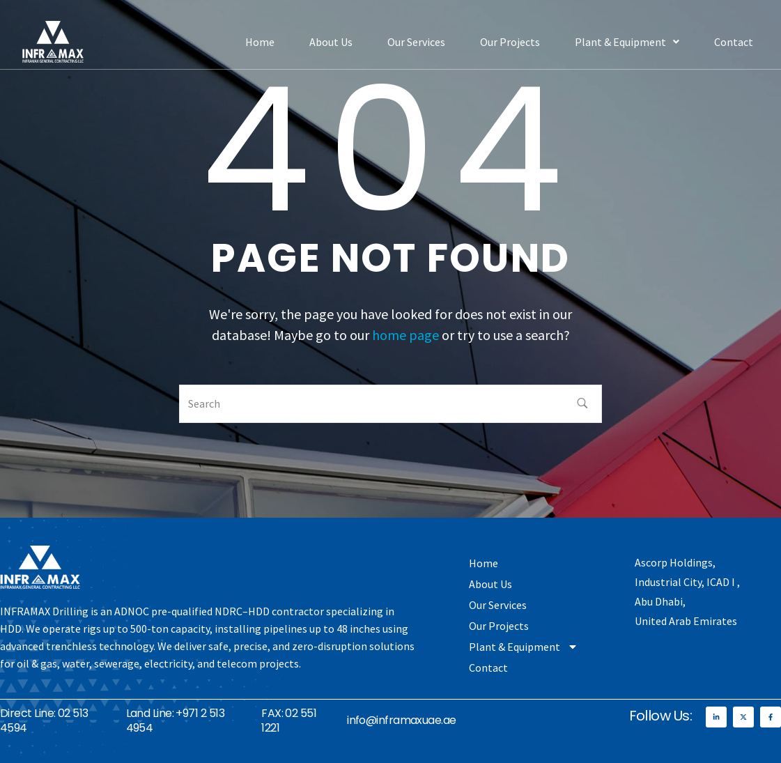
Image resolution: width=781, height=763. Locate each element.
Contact (733, 42)
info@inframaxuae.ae (401, 720)
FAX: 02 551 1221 (288, 720)
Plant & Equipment (627, 42)
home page (405, 335)
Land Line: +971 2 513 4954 (175, 720)
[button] (627, 42)
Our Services (416, 42)
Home (259, 42)
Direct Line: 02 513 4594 (44, 720)
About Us (331, 42)
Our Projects (510, 42)
